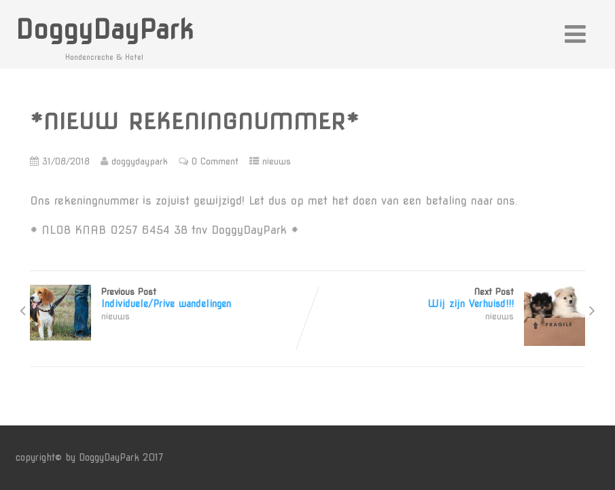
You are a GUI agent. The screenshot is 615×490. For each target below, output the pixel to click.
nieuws (276, 161)
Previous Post (168, 298)
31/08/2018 (66, 161)
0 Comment (215, 161)
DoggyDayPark (105, 29)
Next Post (446, 298)
